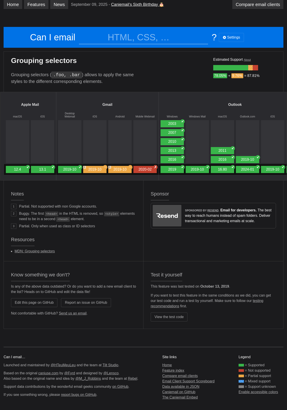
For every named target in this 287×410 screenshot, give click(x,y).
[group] (230, 67)
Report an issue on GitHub (86, 302)
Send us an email (73, 313)
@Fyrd (69, 373)
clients (258, 4)
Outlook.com (247, 116)
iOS (42, 116)
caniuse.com (48, 373)
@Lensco (111, 373)
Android (119, 116)
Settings (231, 37)
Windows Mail (197, 116)
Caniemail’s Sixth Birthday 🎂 (137, 4)
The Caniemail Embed (180, 397)
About (247, 59)
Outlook (235, 104)
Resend (213, 210)
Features (36, 4)
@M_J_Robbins (88, 378)
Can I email (52, 37)
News (59, 4)
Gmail (107, 104)
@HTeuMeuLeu (63, 365)
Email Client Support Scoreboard (188, 381)
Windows (172, 116)
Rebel (132, 378)
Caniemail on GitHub (179, 392)
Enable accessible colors (258, 392)
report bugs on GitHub (78, 395)
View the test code (169, 317)
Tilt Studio (110, 365)
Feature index (173, 370)
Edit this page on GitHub (34, 302)
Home (13, 4)
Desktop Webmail (70, 115)
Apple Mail (30, 104)
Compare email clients (180, 376)
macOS (17, 116)
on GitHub (120, 386)
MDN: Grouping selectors (35, 251)
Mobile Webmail (144, 116)
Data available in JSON (180, 386)
